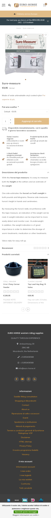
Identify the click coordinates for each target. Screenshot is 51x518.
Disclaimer (25, 437)
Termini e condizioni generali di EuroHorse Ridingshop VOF (25, 431)
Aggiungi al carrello (32, 121)
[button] (25, 79)
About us (25, 409)
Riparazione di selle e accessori (25, 413)
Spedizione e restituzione (25, 422)
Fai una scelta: (10, 107)
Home (18, 28)
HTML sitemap (25, 441)
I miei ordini (25, 471)
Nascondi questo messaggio (26, 512)
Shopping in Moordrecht (25, 401)
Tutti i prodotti (25, 488)
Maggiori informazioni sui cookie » (26, 515)
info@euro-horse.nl (26, 368)
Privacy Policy (25, 446)
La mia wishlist (25, 479)
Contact (25, 405)
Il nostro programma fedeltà (25, 450)
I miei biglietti (25, 475)
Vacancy (25, 454)
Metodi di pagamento (25, 426)
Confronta (25, 484)
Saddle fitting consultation (25, 396)
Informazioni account (25, 467)
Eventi (25, 418)
